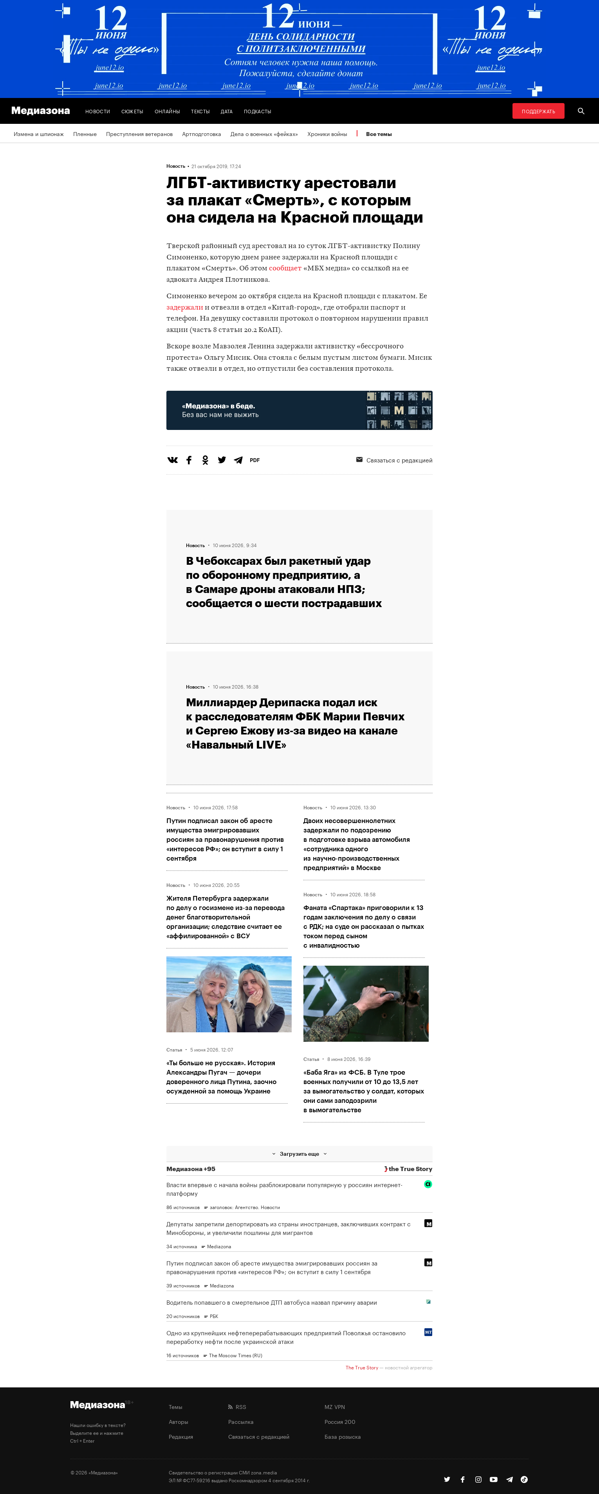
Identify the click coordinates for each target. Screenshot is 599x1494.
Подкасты (258, 110)
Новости (97, 110)
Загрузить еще (299, 1153)
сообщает (285, 268)
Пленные (85, 133)
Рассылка (241, 1421)
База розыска (343, 1436)
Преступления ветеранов (139, 133)
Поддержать (538, 110)
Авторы (178, 1421)
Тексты (200, 110)
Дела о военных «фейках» (264, 133)
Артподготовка (201, 133)
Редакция (181, 1436)
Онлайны (167, 110)
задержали (184, 308)
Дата (227, 110)
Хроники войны (327, 133)
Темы (175, 1406)
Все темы (379, 134)
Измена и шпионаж (39, 133)
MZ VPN (335, 1406)
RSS (237, 1406)
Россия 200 (340, 1421)
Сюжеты (132, 110)
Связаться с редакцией (394, 459)
